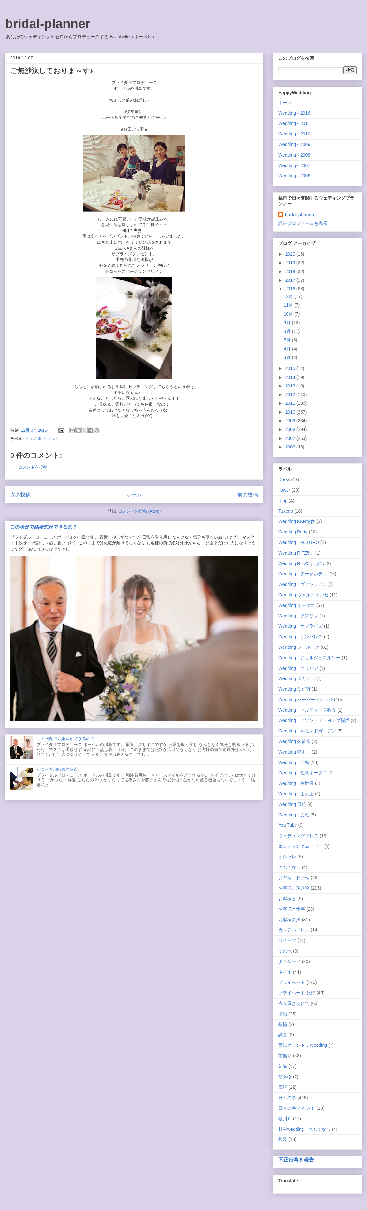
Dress (284, 479)
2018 (290, 271)
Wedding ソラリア (298, 668)
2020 (290, 254)
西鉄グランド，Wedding (302, 1045)
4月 (288, 348)
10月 (289, 314)
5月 (288, 339)
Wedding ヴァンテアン (302, 584)
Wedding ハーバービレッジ (305, 699)
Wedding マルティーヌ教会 (307, 710)
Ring (283, 500)
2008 (290, 429)
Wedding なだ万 (294, 689)
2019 (290, 262)
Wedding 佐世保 (296, 783)
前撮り (285, 1055)
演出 (282, 1013)
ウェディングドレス (298, 835)
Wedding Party (293, 531)
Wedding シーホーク (298, 647)
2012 (290, 394)
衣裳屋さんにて (294, 1003)
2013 (290, 385)
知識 (282, 1066)
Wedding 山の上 (296, 793)
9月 (288, 322)
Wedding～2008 (294, 154)
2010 (290, 412)
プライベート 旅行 (296, 992)
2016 (290, 288)
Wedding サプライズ (300, 626)
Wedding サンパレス (300, 636)
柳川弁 (285, 1118)
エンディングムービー (300, 846)
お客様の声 (289, 919)
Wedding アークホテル (302, 573)
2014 (290, 377)
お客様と (287, 898)
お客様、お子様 (294, 877)
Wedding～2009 (294, 144)
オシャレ (287, 856)
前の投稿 (247, 494)
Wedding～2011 (294, 123)
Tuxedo (285, 511)
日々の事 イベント (42, 438)
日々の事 (287, 1097)
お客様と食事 (291, 909)
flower (284, 490)
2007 (290, 438)
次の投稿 (20, 494)
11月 (289, 305)
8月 (288, 331)
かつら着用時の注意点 (57, 769)
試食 (282, 1034)
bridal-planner (47, 24)
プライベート (291, 982)
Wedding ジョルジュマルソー (309, 657)
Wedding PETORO (298, 542)
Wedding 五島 (293, 762)
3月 (288, 357)
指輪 (282, 1024)
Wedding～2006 (294, 175)
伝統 (282, 1087)
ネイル (285, 972)
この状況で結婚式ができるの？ (43, 527)
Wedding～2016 (294, 113)
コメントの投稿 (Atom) (139, 511)
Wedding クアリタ (298, 615)
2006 (290, 446)
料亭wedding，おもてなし (304, 1129)
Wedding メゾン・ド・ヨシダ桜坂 (313, 720)
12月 (289, 296)
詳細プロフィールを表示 (302, 223)
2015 (290, 368)
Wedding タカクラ (296, 678)
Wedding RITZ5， (296, 552)
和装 (282, 1139)
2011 (290, 403)
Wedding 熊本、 (294, 751)
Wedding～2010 (294, 133)
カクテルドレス (294, 929)
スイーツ (287, 940)
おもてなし (289, 867)
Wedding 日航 (292, 804)
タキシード (289, 961)
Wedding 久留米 (294, 741)
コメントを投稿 (32, 467)
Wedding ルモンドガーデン (307, 730)
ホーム (134, 494)
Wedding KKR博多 (296, 521)
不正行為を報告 (296, 1159)
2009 (290, 420)
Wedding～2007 (294, 165)
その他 (285, 950)
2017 (290, 280)
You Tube (287, 825)
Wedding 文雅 (293, 814)
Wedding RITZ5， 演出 (301, 563)
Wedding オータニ (296, 605)
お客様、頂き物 (294, 888)
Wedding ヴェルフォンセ (303, 594)
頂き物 (285, 1076)
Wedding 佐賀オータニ (302, 772)
